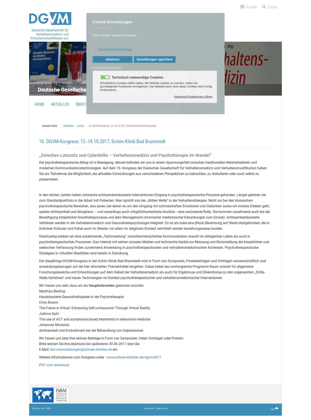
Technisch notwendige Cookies (137, 77)
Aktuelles (60, 104)
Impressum (149, 408)
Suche (269, 7)
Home (39, 104)
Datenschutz (161, 408)
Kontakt (249, 7)
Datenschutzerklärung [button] (115, 49)
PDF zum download (54, 365)
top (275, 409)
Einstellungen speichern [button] (155, 59)
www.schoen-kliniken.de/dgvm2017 (133, 357)
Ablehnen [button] (112, 59)
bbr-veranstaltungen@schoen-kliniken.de (81, 349)
